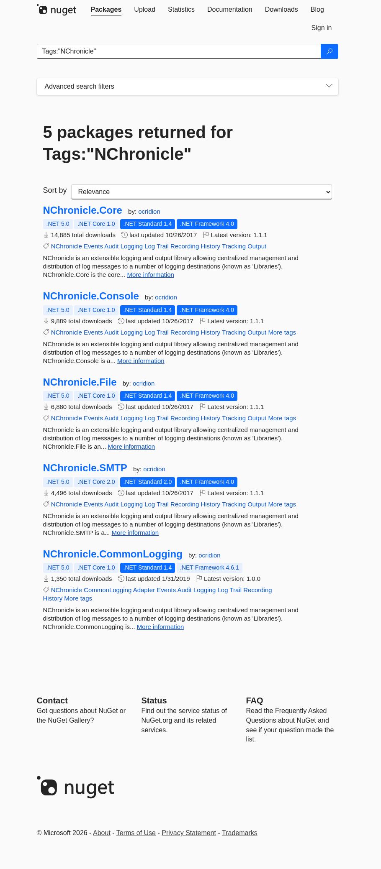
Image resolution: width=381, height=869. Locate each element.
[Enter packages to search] (179, 51)
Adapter (144, 589)
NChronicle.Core (82, 210)
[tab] (106, 9)
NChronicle (66, 246)
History (210, 246)
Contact (52, 700)
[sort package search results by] (201, 191)
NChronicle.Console (91, 296)
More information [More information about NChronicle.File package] (131, 446)
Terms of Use (136, 832)
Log (149, 246)
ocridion (149, 211)
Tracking (234, 246)
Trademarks (239, 832)
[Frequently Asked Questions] (254, 700)
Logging (132, 246)
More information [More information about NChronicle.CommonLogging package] (160, 626)
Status (154, 700)
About (102, 832)
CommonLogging (107, 589)
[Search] (329, 51)
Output (256, 246)
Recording (184, 246)
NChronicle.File (80, 382)
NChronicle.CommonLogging (113, 554)
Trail (163, 246)
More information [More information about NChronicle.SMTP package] (135, 532)
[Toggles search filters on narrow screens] (329, 86)
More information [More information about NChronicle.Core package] (150, 274)
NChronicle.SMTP (85, 468)
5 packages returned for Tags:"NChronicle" (138, 143)
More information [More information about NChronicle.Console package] (141, 360)
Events (93, 246)
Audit (111, 246)
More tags (282, 332)
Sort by (55, 190)
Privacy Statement (189, 832)
